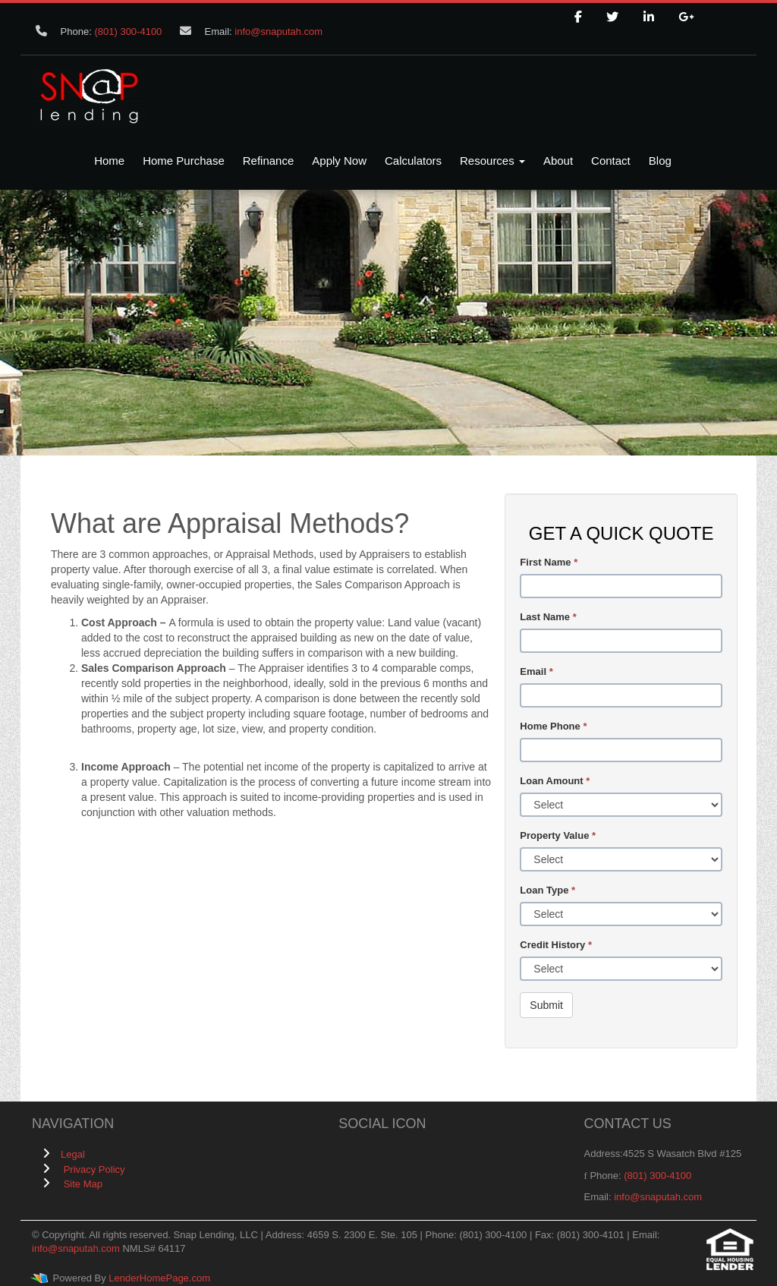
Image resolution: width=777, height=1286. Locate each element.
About (558, 160)
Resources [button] (492, 160)
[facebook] (578, 17)
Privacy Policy (94, 1169)
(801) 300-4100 (128, 31)
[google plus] (686, 17)
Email (536, 671)
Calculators (413, 160)
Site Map (83, 1184)
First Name (548, 562)
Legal (73, 1154)
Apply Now (339, 160)
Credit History (556, 944)
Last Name (548, 617)
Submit (546, 1005)
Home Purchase (184, 160)
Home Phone (553, 726)
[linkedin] (649, 17)
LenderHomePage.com (159, 1278)
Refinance (268, 160)
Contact (611, 160)
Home (109, 160)
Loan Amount (555, 780)
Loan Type (547, 890)
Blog (660, 160)
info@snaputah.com (278, 31)
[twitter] (612, 17)
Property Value (558, 835)
